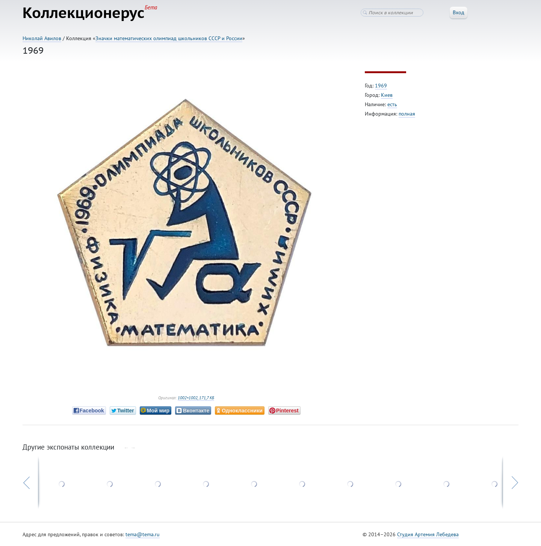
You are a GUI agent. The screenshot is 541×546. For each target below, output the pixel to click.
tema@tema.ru (142, 534)
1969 (381, 85)
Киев (387, 95)
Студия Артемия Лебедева (428, 534)
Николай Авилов (42, 38)
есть (392, 104)
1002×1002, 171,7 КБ (196, 397)
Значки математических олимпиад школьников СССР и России (168, 38)
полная (407, 113)
